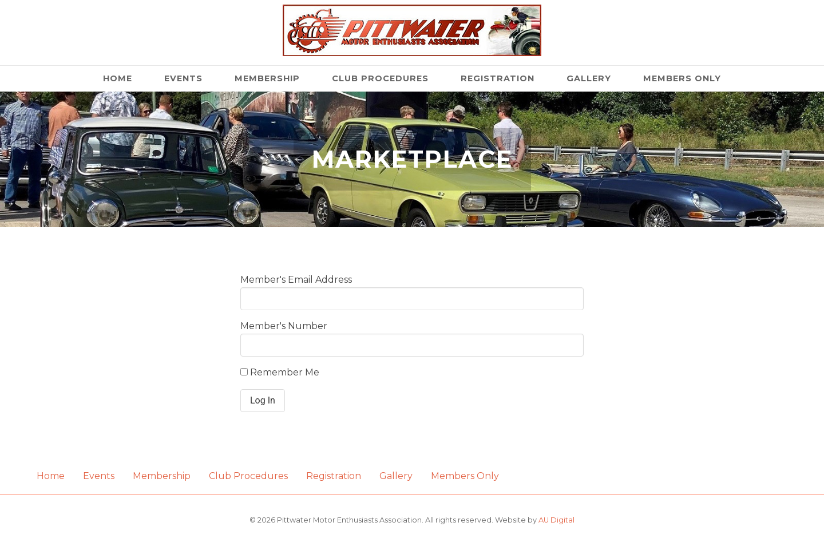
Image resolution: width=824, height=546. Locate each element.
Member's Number (283, 326)
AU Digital (556, 520)
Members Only (682, 78)
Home (117, 78)
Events (183, 78)
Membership (267, 78)
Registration (497, 78)
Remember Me (279, 372)
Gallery (588, 78)
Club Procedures (380, 78)
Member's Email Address (296, 279)
